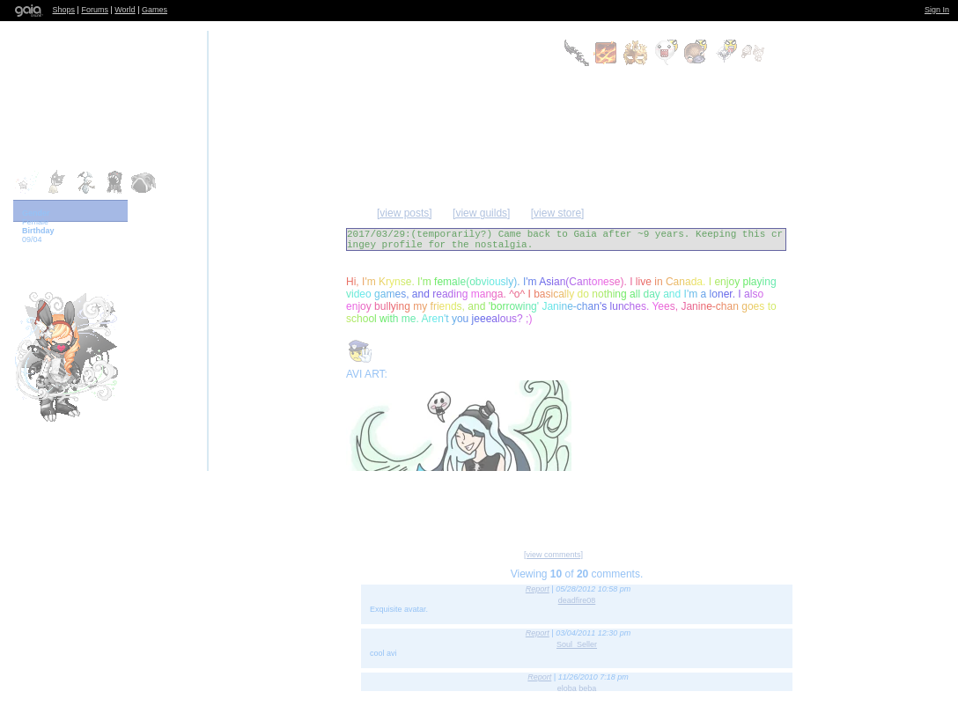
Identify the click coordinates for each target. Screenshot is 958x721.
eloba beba (577, 688)
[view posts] (404, 213)
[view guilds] (481, 213)
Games (154, 9)
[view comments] (553, 554)
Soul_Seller (576, 644)
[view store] (558, 213)
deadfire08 (577, 600)
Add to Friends (375, 504)
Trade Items (717, 504)
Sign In (937, 9)
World (124, 9)
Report (537, 589)
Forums (94, 9)
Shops (64, 9)
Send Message (534, 504)
